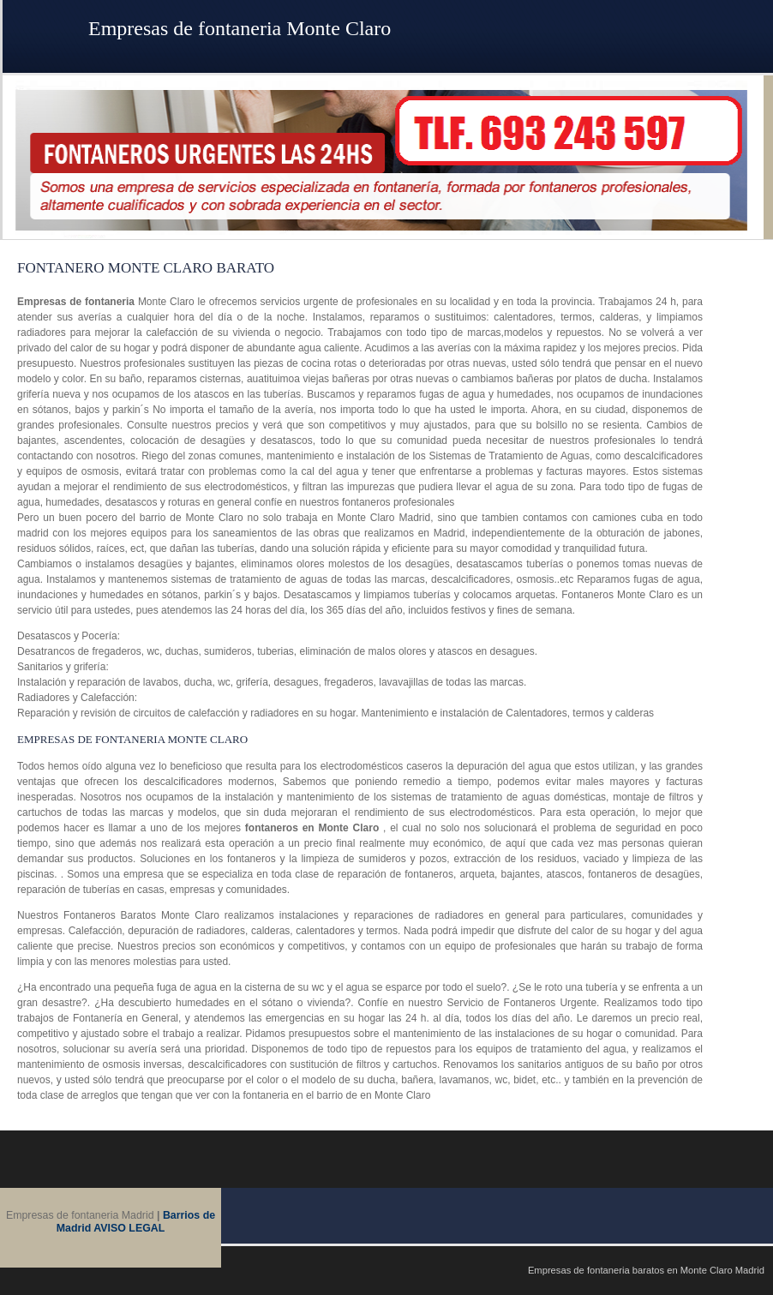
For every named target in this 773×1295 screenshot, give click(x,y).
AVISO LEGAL (129, 1228)
